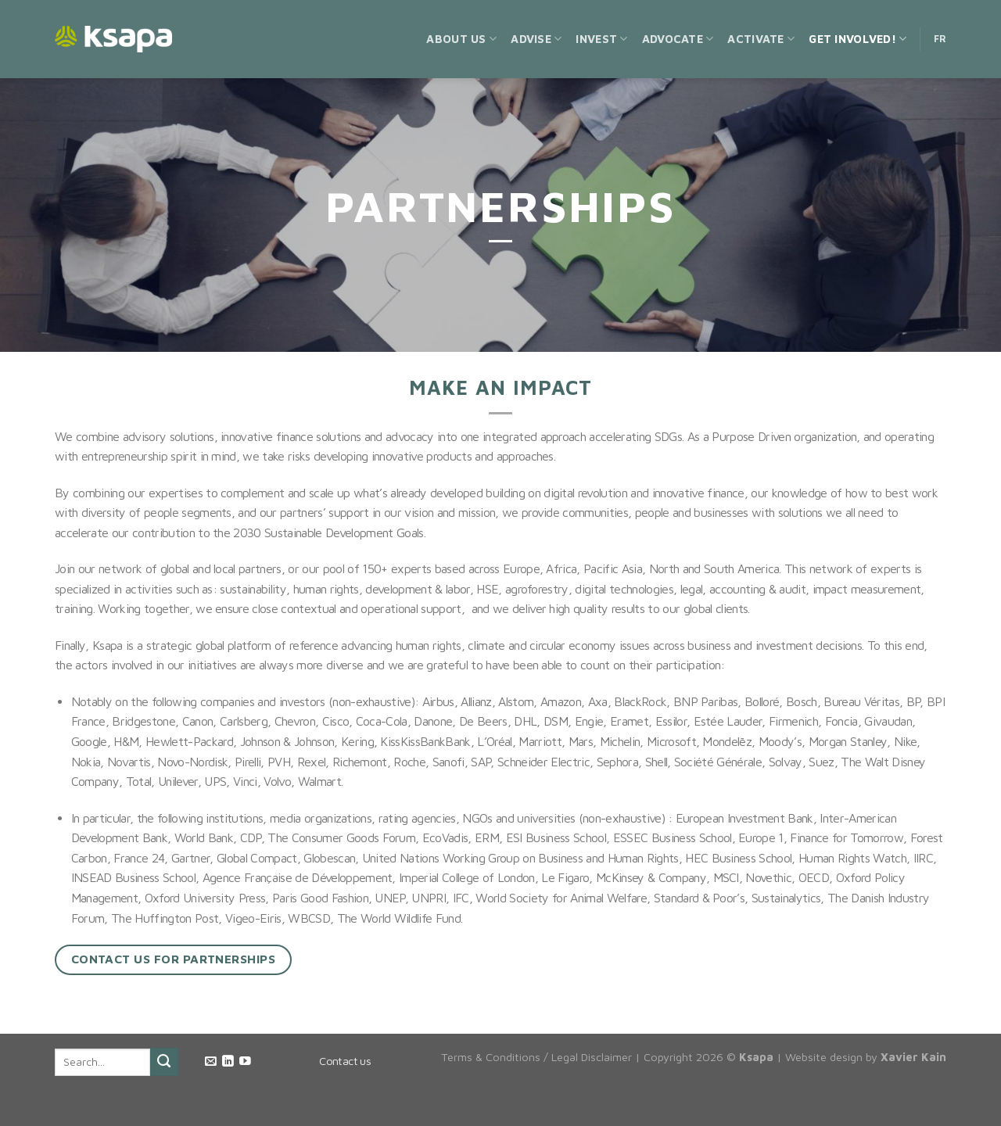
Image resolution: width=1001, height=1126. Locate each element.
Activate (761, 38)
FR (940, 39)
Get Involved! (857, 38)
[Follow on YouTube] (245, 1062)
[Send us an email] (211, 1062)
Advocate (678, 38)
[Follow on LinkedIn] (228, 1062)
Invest (601, 38)
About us (461, 38)
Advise (536, 38)
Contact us (345, 1060)
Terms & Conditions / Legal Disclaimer (536, 1056)
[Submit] (164, 1062)
